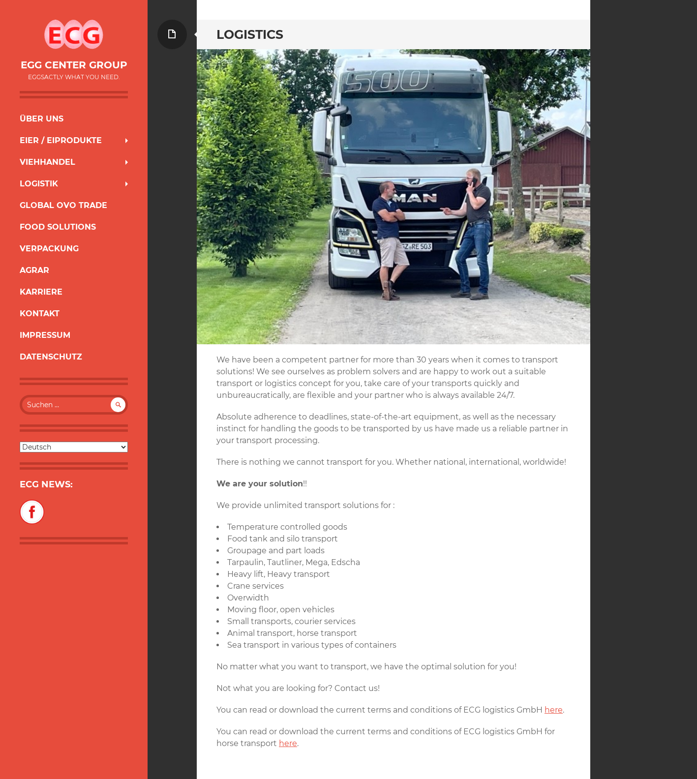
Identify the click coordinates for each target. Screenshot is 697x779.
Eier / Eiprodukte (61, 140)
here (554, 710)
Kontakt (40, 313)
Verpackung (49, 248)
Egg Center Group (74, 65)
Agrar (34, 270)
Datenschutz (51, 356)
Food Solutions (58, 227)
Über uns (41, 118)
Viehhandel (47, 162)
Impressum (45, 335)
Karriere (41, 292)
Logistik (39, 183)
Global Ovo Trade (63, 205)
